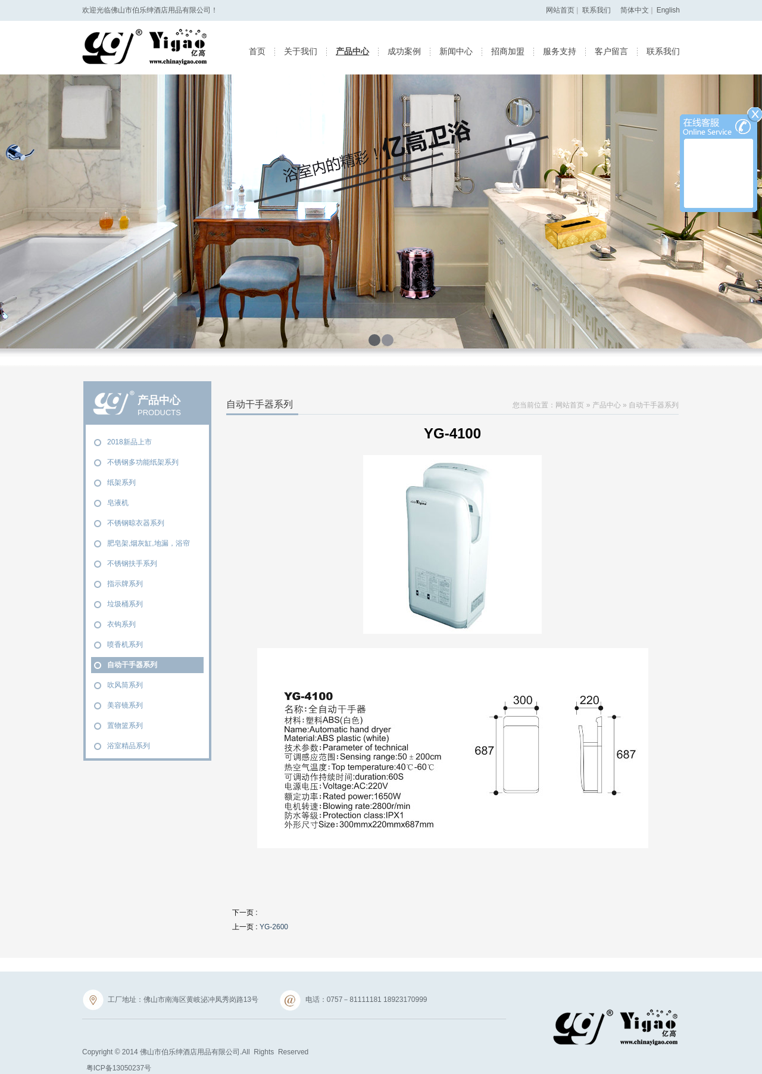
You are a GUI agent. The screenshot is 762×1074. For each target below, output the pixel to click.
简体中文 (634, 10)
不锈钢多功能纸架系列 (143, 462)
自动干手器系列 (132, 665)
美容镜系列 (125, 705)
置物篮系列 (125, 725)
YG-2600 (274, 927)
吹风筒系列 (125, 685)
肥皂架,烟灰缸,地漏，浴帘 (148, 543)
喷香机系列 (125, 644)
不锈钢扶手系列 (132, 563)
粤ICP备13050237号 (118, 1068)
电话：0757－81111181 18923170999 (353, 1000)
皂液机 (118, 503)
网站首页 (560, 10)
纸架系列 (121, 482)
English (668, 10)
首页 (257, 51)
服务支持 (559, 51)
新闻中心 (456, 51)
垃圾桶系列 (125, 604)
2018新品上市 (129, 442)
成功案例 (404, 51)
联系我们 (596, 10)
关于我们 (300, 51)
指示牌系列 (125, 584)
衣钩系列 (121, 624)
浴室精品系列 (128, 746)
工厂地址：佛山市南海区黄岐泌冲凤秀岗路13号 (170, 1000)
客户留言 (611, 51)
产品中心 (352, 51)
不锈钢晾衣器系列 (135, 523)
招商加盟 (507, 51)
